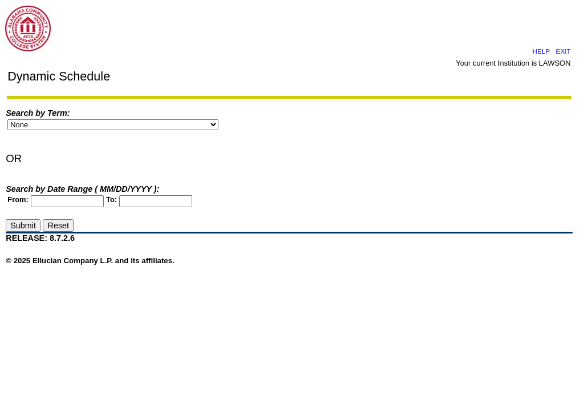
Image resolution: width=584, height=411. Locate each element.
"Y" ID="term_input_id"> (112, 124)
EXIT (563, 51)
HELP (541, 51)
